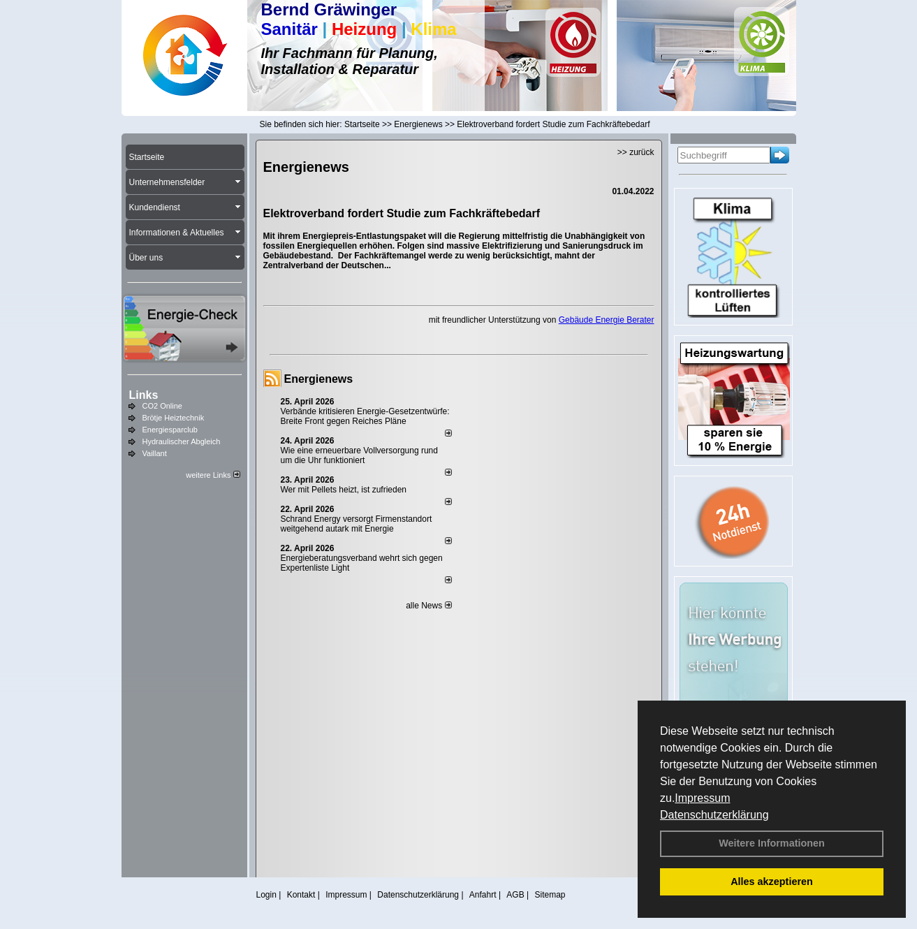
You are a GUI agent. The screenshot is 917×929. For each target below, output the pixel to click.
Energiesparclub (170, 429)
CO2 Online (162, 406)
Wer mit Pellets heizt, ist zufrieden (344, 490)
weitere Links (213, 475)
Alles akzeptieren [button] (772, 881)
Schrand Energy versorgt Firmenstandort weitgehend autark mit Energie (356, 524)
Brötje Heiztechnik (173, 418)
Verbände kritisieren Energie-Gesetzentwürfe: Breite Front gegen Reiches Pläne (365, 416)
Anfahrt (483, 895)
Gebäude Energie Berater (606, 320)
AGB (515, 895)
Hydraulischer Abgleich (181, 441)
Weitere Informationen (772, 843)
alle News (428, 605)
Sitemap (549, 895)
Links (144, 395)
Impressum (702, 798)
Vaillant (154, 453)
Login (266, 895)
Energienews (318, 379)
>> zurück (635, 152)
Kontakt (301, 895)
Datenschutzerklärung (714, 815)
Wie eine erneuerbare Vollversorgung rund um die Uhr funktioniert (359, 455)
